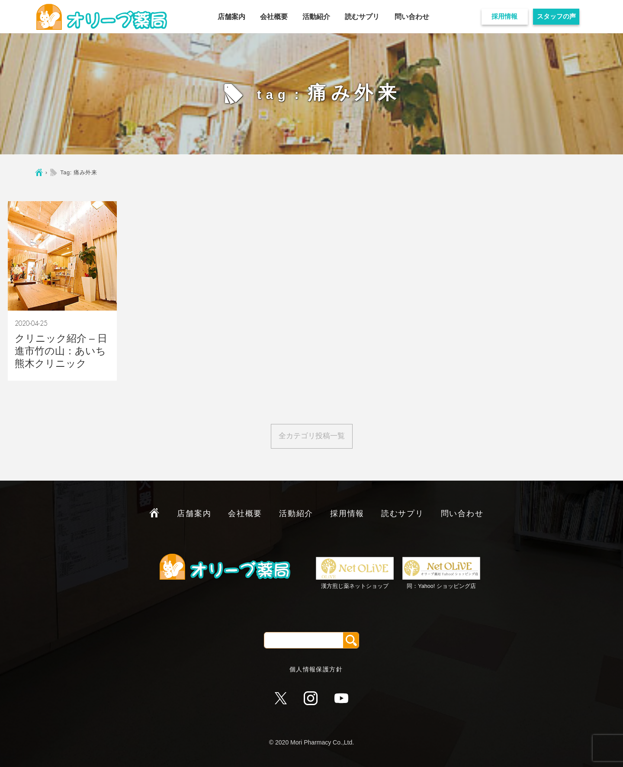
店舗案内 (231, 16)
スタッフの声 (556, 16)
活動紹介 (316, 16)
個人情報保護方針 (316, 669)
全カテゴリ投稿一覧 (312, 436)
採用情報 (504, 16)
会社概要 (274, 16)
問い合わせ (412, 16)
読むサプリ (362, 16)
